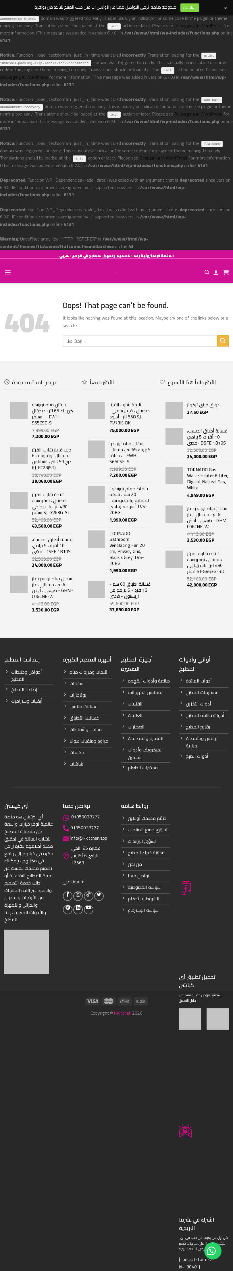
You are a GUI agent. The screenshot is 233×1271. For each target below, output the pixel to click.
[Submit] (223, 341)
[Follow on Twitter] (99, 896)
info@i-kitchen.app (88, 838)
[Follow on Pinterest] (67, 909)
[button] (213, 1251)
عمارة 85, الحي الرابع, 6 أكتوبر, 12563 (85, 855)
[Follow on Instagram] (78, 896)
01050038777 (85, 816)
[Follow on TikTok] (88, 896)
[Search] (207, 272)
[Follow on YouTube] (88, 909)
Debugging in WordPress (198, 25)
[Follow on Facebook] (67, 896)
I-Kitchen (122, 1013)
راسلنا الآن (189, 7)
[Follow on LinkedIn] (78, 909)
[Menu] (7, 272)
